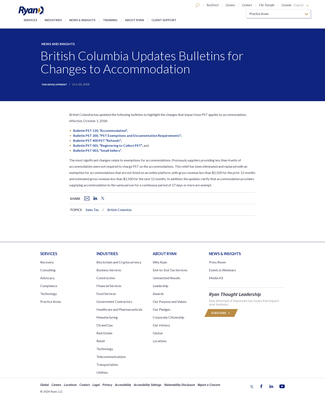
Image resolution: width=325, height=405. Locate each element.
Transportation (107, 364)
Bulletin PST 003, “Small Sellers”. (97, 150)
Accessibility (123, 385)
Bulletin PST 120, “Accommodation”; (100, 130)
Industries (53, 20)
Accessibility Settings (147, 385)
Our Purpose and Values (170, 301)
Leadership (160, 286)
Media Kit (216, 278)
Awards (158, 294)
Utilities (102, 372)
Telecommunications (111, 357)
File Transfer (267, 5)
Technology (48, 294)
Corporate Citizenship (168, 317)
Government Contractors (114, 301)
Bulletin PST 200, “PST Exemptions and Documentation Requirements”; (127, 135)
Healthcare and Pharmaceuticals (119, 309)
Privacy (107, 385)
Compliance (48, 286)
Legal (96, 385)
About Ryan (134, 20)
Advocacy (47, 278)
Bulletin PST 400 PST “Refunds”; (97, 140)
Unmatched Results (166, 278)
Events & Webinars (222, 270)
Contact (247, 5)
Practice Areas (50, 301)
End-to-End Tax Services (170, 270)
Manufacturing (107, 317)
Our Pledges (161, 309)
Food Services (106, 294)
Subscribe (221, 313)
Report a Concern (209, 385)
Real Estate (104, 333)
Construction (105, 278)
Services (30, 20)
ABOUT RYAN (164, 253)
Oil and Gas (104, 325)
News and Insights (58, 44)
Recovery (47, 262)
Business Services (108, 270)
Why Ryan (160, 262)
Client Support (164, 20)
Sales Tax (92, 210)
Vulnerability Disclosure (179, 385)
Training (110, 20)
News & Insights (82, 20)
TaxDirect (212, 5)
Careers (230, 5)
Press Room (217, 262)
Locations (160, 341)
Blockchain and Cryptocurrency (118, 262)
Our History (161, 325)
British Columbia (119, 210)
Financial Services (108, 286)
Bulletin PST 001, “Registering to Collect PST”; (108, 145)
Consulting (48, 270)
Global (157, 333)
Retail (100, 341)
